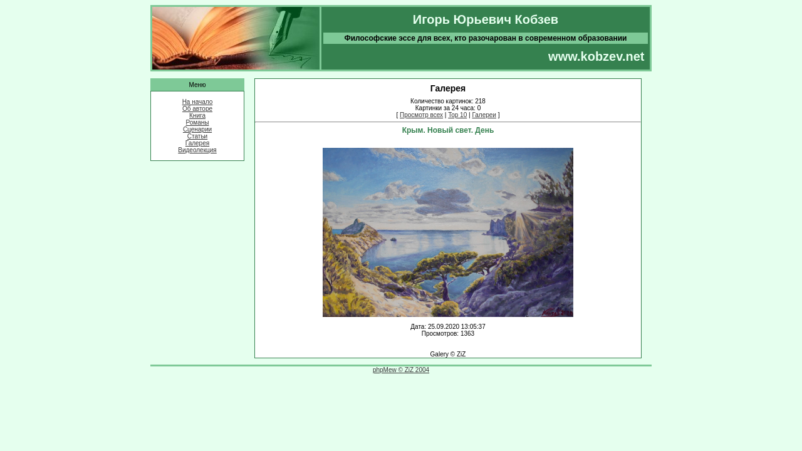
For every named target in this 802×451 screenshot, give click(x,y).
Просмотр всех (421, 114)
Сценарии (197, 129)
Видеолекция (197, 150)
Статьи (197, 136)
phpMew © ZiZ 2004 (401, 369)
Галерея (197, 143)
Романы (197, 122)
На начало (197, 101)
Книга (197, 115)
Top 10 (457, 114)
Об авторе (197, 108)
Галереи (484, 114)
